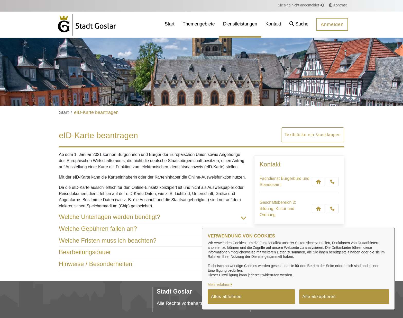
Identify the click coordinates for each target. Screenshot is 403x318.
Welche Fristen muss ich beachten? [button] (152, 240)
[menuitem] (170, 25)
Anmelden (332, 24)
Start (64, 112)
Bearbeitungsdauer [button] (152, 252)
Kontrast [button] (338, 5)
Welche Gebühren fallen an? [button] (152, 229)
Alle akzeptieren (319, 296)
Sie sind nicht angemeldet (301, 5)
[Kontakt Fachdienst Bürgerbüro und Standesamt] (318, 181)
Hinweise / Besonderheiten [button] (152, 264)
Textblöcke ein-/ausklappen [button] (313, 134)
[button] (299, 25)
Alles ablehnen (226, 296)
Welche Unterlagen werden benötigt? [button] (152, 217)
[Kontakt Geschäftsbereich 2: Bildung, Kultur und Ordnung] (318, 208)
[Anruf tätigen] (332, 181)
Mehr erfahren (219, 284)
